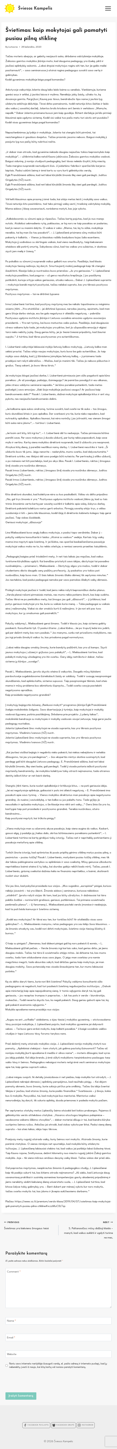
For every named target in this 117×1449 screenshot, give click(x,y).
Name (11, 1321)
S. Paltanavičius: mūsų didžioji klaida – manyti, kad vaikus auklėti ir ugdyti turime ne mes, (87, 1229)
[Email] (58, 1337)
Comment (14, 1271)
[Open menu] (108, 8)
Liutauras (13, 47)
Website (11, 1354)
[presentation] (86, 1380)
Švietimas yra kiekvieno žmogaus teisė (30, 1225)
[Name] (58, 1321)
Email (11, 1337)
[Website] (58, 1354)
